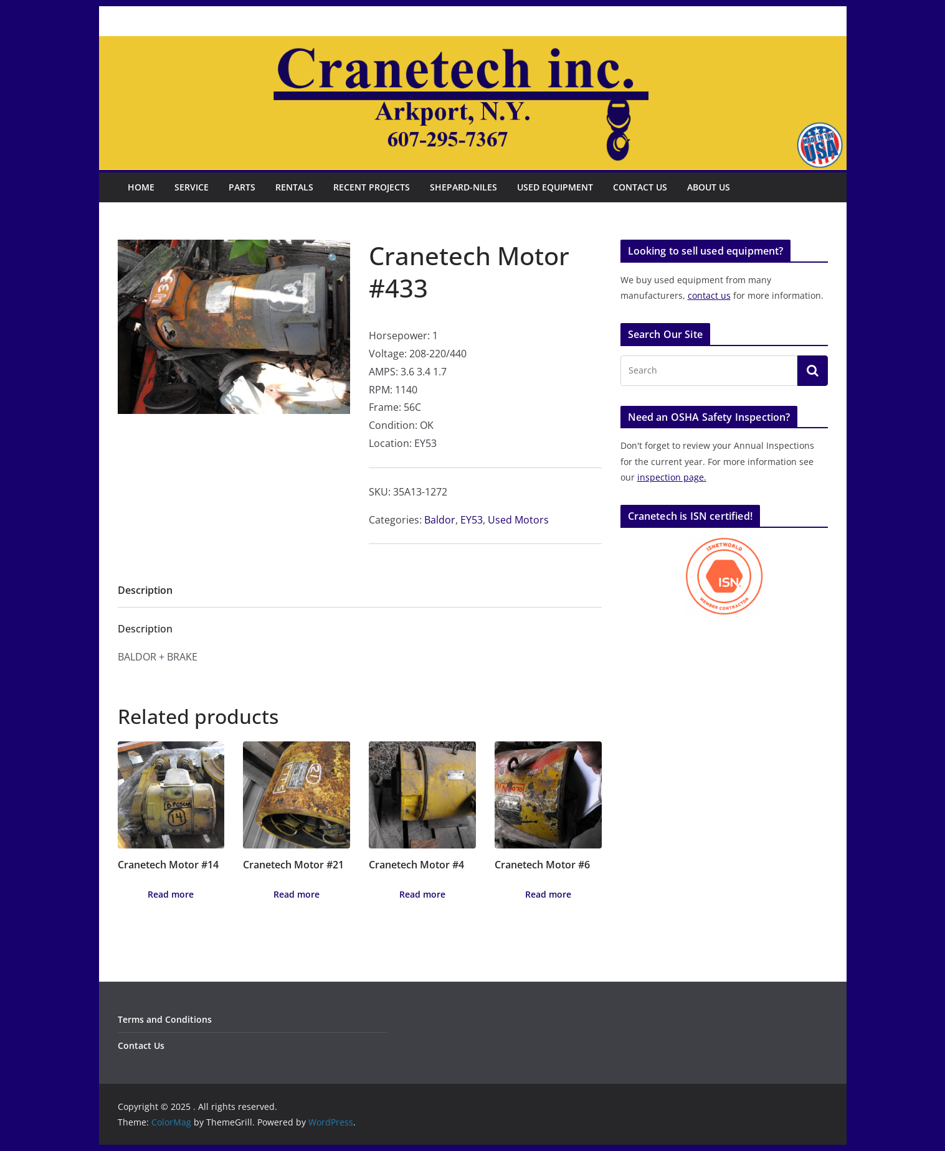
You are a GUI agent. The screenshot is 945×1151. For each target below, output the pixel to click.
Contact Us (640, 187)
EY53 (471, 520)
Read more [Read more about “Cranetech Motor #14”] (171, 894)
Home (141, 187)
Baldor (439, 520)
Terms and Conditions (165, 1019)
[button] (334, 259)
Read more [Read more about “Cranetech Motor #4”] (422, 894)
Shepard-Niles (463, 187)
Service (191, 187)
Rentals (294, 187)
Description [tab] (145, 590)
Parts (242, 187)
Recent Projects (371, 187)
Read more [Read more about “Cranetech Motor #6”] (548, 894)
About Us (708, 187)
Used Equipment (555, 187)
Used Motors (518, 520)
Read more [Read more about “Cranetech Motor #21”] (296, 894)
